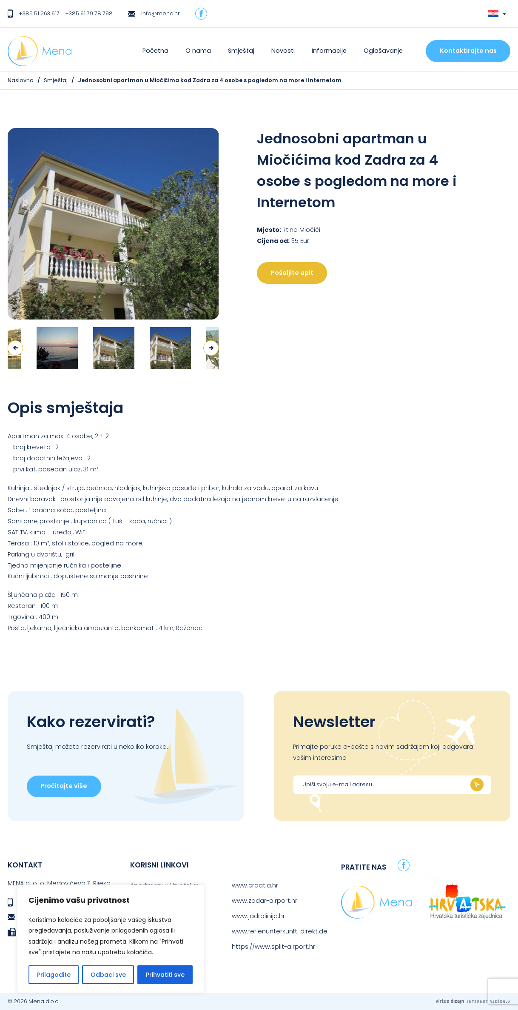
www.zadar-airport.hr (264, 900)
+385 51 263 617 (39, 13)
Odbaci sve (108, 974)
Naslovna (21, 80)
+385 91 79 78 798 (89, 13)
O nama (198, 50)
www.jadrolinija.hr (258, 916)
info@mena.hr (160, 13)
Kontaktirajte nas (468, 50)
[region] (110, 938)
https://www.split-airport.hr (273, 946)
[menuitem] (497, 14)
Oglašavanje (383, 50)
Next (211, 348)
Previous (15, 348)
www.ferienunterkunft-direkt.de (279, 931)
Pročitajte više (63, 786)
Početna (155, 50)
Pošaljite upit (292, 272)
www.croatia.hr (255, 885)
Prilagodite (54, 974)
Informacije (329, 50)
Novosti (283, 50)
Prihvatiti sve (165, 974)
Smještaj (241, 50)
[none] (497, 14)
